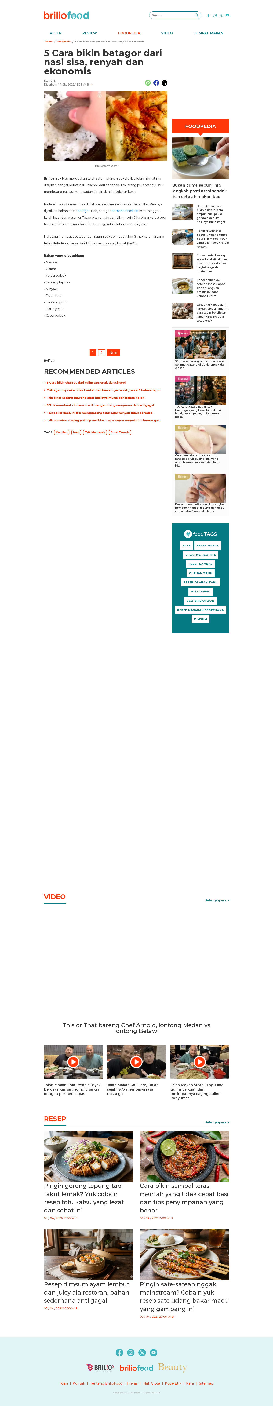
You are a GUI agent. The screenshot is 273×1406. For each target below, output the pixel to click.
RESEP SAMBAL (201, 564)
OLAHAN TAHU (200, 573)
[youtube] (227, 15)
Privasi (133, 1383)
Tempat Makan (208, 33)
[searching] (196, 15)
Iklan (64, 1383)
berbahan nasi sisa (125, 211)
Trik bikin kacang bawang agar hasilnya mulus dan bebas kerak (95, 397)
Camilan (61, 432)
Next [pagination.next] (114, 353)
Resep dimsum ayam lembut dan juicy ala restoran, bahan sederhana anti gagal (86, 1292)
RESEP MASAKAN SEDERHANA (200, 610)
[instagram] (215, 15)
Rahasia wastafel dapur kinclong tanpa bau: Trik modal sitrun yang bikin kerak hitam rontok (213, 238)
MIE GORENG (200, 591)
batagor (84, 211)
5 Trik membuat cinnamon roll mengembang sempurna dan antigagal (100, 405)
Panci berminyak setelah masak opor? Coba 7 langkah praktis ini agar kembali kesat (211, 288)
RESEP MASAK (208, 545)
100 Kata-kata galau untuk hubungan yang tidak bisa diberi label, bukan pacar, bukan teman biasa (198, 412)
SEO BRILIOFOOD (200, 601)
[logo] (66, 15)
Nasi (76, 432)
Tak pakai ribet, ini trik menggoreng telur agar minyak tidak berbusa (99, 413)
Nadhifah (50, 81)
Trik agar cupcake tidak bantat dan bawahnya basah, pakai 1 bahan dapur (104, 390)
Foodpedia (129, 33)
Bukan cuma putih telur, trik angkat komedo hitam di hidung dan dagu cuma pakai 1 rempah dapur (200, 508)
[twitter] (221, 15)
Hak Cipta (151, 1383)
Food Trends (120, 432)
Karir (190, 1383)
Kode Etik (173, 1383)
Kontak (79, 1383)
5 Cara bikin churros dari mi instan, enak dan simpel (86, 382)
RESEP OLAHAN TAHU (201, 582)
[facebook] (208, 15)
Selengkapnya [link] (215, 900)
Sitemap (206, 1383)
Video (167, 33)
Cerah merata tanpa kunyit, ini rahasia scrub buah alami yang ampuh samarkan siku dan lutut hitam (197, 460)
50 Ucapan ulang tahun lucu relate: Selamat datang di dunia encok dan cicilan (200, 364)
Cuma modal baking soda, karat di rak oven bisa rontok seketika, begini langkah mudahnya (213, 263)
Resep (55, 33)
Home (48, 41)
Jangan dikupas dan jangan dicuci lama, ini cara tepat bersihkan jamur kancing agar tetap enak (212, 312)
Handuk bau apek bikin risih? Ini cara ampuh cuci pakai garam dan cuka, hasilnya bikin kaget (211, 214)
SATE (186, 545)
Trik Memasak (95, 432)
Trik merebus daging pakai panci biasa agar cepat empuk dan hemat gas (103, 420)
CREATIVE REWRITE (200, 554)
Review (89, 33)
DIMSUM (200, 619)
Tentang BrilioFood (106, 1383)
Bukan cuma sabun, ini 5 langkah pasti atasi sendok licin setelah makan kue (199, 191)
